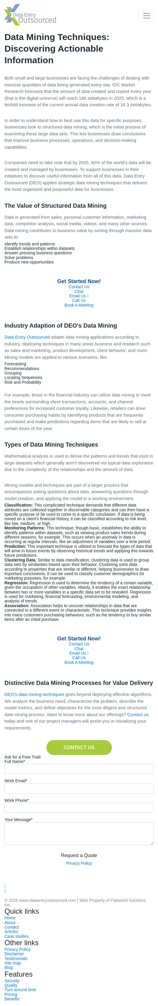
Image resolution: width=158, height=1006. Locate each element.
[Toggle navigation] (146, 16)
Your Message (18, 820)
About (9, 922)
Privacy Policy (79, 863)
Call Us (79, 300)
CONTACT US (79, 747)
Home (9, 917)
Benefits (12, 999)
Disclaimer (14, 953)
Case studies (16, 936)
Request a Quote (79, 855)
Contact (11, 927)
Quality (11, 985)
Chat (79, 291)
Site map (12, 963)
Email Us (79, 295)
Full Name (14, 761)
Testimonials (15, 958)
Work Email (15, 781)
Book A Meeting (79, 305)
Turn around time (20, 989)
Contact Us (79, 286)
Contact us (138, 714)
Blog (8, 967)
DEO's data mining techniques (34, 694)
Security (12, 980)
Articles (11, 931)
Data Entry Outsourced (27, 336)
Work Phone (16, 800)
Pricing (10, 994)
